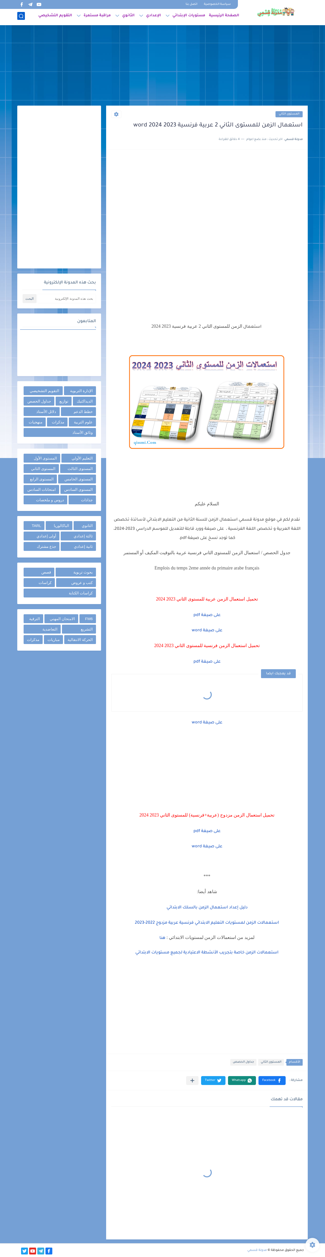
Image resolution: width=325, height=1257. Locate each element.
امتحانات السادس (41, 489)
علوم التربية (83, 422)
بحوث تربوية (83, 572)
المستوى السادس (78, 489)
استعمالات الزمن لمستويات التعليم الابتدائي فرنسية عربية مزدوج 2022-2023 (207, 923)
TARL (36, 525)
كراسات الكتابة (81, 593)
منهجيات (35, 422)
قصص (46, 572)
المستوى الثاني (289, 114)
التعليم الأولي (82, 458)
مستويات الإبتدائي (188, 17)
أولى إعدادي (46, 536)
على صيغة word (207, 630)
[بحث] (21, 17)
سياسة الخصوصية (217, 4)
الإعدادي (153, 17)
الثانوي (128, 17)
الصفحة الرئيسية (224, 17)
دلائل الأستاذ (46, 411)
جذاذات (87, 500)
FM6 (89, 619)
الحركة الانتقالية (80, 639)
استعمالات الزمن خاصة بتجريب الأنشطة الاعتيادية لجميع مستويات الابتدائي (207, 952)
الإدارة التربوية (81, 391)
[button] (272, 1080)
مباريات (53, 639)
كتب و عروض (82, 582)
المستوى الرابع (42, 479)
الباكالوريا (61, 525)
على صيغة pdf (207, 615)
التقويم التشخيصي (55, 17)
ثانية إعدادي (83, 546)
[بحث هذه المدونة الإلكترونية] (67, 298)
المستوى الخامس (78, 479)
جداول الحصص (243, 1062)
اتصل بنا (191, 4)
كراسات (45, 582)
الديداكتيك (85, 401)
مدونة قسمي (257, 1250)
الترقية (34, 619)
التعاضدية (49, 629)
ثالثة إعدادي (83, 536)
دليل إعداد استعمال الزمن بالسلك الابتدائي (207, 907)
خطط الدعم (83, 411)
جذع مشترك (46, 546)
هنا (162, 938)
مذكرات (58, 422)
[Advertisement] (162, 66)
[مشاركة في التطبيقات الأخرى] (192, 1080)
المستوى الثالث (80, 468)
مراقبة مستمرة (97, 17)
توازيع (63, 401)
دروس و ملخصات (50, 500)
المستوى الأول (45, 458)
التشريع (87, 629)
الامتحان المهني (62, 619)
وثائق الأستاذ (82, 432)
